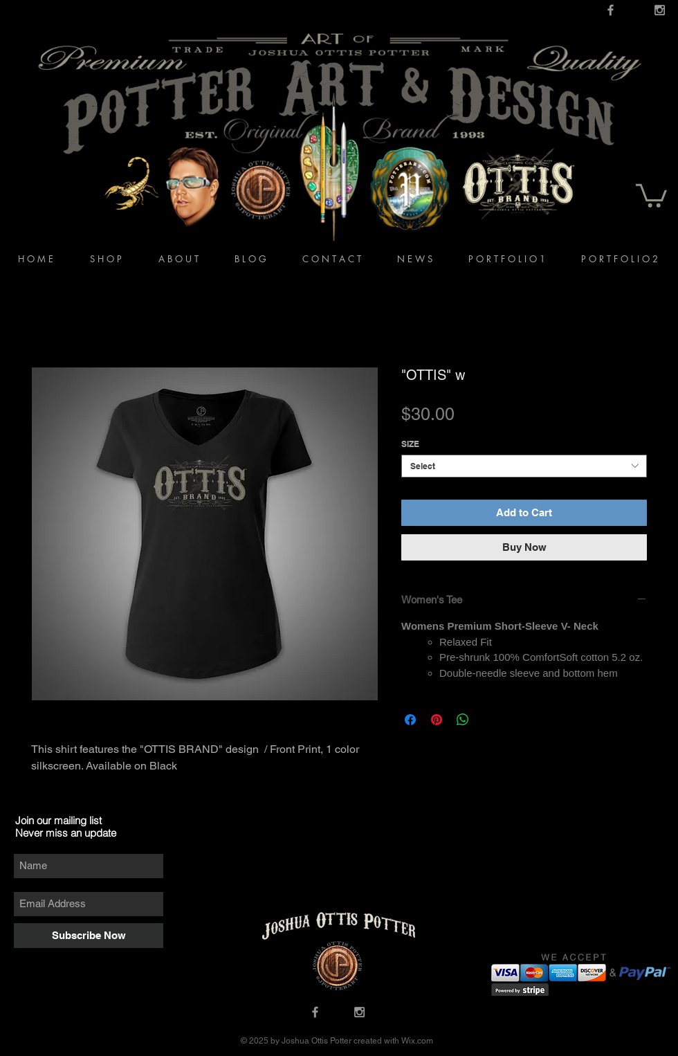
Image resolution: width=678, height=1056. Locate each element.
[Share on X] (489, 719)
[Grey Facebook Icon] (610, 10)
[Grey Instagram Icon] (659, 10)
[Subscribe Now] (88, 935)
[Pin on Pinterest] (436, 719)
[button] (651, 194)
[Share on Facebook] (410, 719)
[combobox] (524, 466)
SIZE (410, 444)
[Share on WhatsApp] (463, 719)
